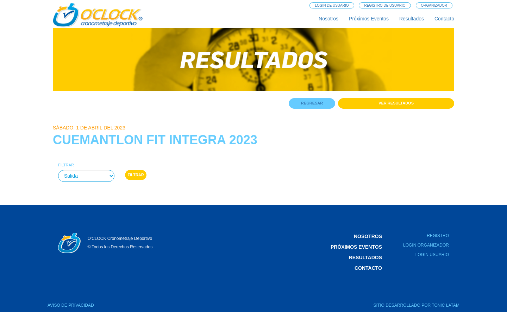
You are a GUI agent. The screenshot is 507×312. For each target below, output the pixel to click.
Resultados (411, 18)
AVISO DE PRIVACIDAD (71, 305)
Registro (438, 235)
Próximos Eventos (369, 18)
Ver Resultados (396, 103)
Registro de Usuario (384, 5)
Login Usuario (432, 254)
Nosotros (328, 18)
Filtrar (66, 165)
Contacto (444, 18)
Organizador (434, 5)
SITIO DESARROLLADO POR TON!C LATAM (417, 305)
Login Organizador (426, 245)
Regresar (312, 103)
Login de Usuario (332, 5)
